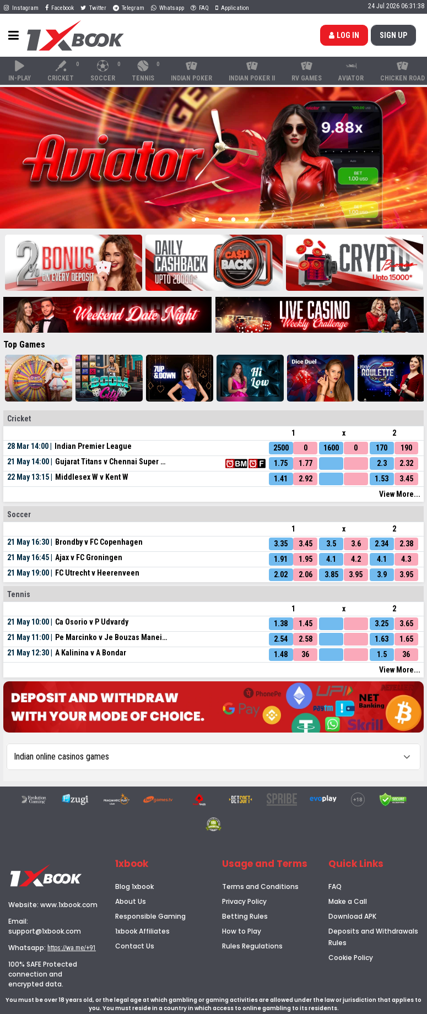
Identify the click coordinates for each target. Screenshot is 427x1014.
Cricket (63, 71)
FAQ (335, 886)
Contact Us (134, 946)
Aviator (351, 71)
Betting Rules (245, 916)
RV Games (306, 71)
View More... (399, 494)
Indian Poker (191, 71)
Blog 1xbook (134, 886)
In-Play (19, 71)
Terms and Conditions (260, 886)
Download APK (352, 916)
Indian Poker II (252, 71)
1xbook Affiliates (142, 931)
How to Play (241, 931)
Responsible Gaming (150, 916)
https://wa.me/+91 (71, 948)
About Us (130, 901)
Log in (344, 35)
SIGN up (393, 35)
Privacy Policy (244, 901)
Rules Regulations (252, 946)
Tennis (146, 71)
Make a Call (347, 901)
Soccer (106, 71)
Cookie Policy (350, 957)
